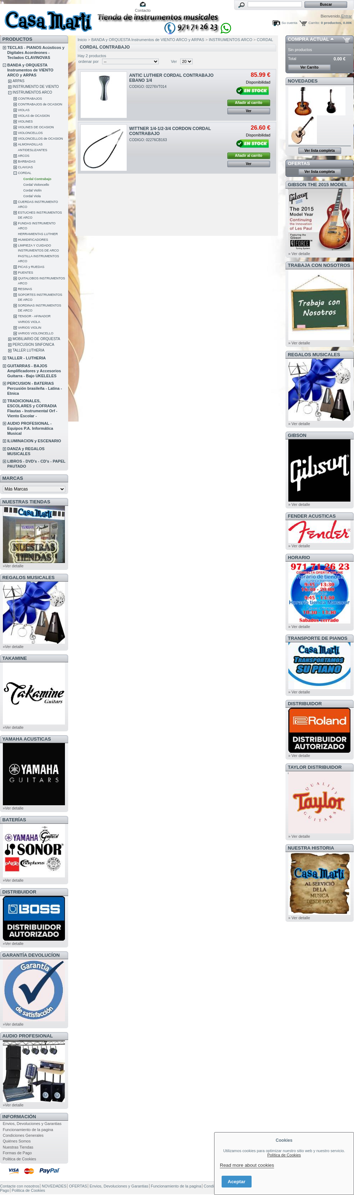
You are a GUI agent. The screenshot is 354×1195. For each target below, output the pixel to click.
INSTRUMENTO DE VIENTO (35, 87)
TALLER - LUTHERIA (26, 358)
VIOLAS (24, 110)
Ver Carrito (309, 67)
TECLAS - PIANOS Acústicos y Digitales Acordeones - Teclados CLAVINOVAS (35, 52)
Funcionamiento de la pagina (28, 1129)
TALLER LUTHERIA (28, 350)
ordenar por (89, 61)
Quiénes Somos (17, 1141)
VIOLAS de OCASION (34, 116)
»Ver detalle (13, 566)
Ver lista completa (319, 151)
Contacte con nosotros (19, 1186)
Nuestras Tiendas (18, 1147)
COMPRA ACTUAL (308, 39)
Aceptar (237, 1181)
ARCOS (23, 156)
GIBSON (297, 435)
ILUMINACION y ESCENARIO (34, 441)
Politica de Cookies (19, 1159)
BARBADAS (26, 161)
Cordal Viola (32, 196)
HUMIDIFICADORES (33, 240)
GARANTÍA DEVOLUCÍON (31, 955)
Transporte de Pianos (318, 638)
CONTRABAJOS (30, 98)
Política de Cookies (284, 1155)
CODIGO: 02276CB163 (148, 140)
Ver (174, 61)
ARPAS (18, 81)
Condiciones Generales (23, 1135)
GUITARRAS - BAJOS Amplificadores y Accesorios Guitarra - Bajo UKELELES (34, 371)
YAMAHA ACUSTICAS (26, 739)
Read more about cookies (247, 1165)
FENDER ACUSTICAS (312, 516)
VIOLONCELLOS (30, 133)
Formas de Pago (17, 1153)
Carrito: (314, 23)
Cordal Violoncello (36, 184)
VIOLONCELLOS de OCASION (40, 138)
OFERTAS (299, 163)
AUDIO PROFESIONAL (27, 1036)
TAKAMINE (14, 658)
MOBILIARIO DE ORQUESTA (36, 339)
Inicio (82, 40)
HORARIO (299, 557)
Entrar (346, 16)
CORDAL (24, 173)
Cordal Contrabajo (37, 179)
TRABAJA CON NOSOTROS (319, 265)
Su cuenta (289, 23)
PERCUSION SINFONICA (33, 345)
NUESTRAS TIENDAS (26, 501)
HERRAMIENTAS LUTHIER (38, 234)
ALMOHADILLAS (30, 144)
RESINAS (25, 289)
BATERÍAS (14, 819)
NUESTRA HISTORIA (311, 848)
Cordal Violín (32, 190)
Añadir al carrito (248, 103)
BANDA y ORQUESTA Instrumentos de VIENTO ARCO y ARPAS (30, 70)
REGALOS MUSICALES (28, 577)
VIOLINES (25, 121)
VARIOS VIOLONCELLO (35, 333)
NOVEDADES (303, 81)
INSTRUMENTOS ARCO (32, 92)
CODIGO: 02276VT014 (148, 87)
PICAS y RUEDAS (31, 267)
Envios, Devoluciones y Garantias (32, 1123)
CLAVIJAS (25, 167)
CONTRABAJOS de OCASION (40, 104)
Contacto (143, 10)
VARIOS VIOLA (29, 322)
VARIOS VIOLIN (29, 327)
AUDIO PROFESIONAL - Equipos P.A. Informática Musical (30, 428)
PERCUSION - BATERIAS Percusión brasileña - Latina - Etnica (34, 388)
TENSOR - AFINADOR (34, 316)
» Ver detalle (299, 254)
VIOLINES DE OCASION (36, 127)
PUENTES (25, 272)
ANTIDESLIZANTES (32, 150)
